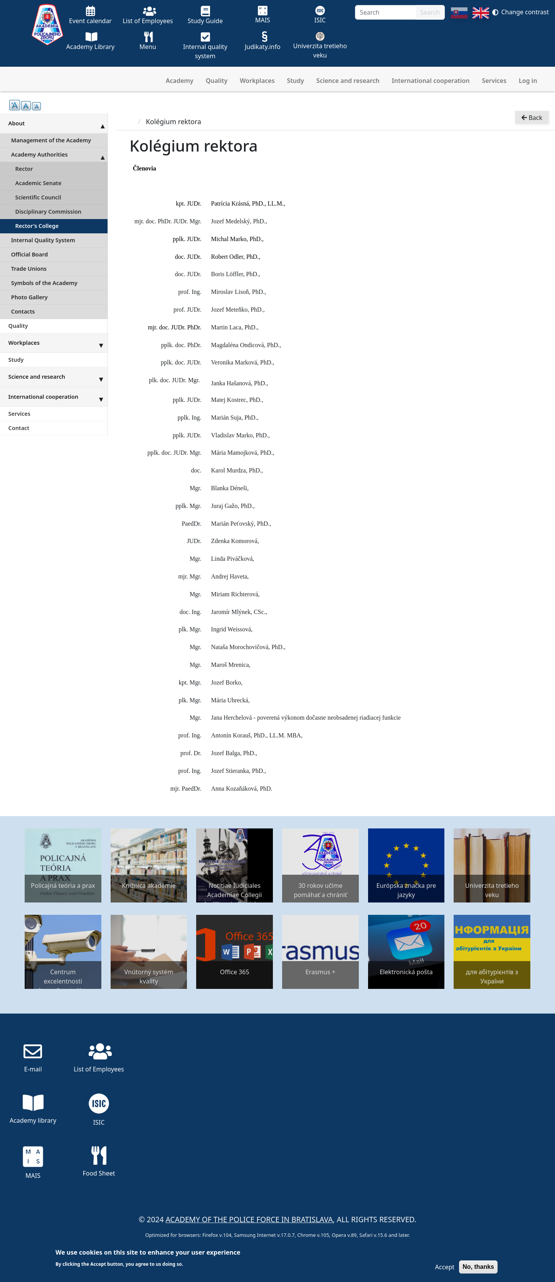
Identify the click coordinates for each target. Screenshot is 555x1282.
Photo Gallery (29, 297)
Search (430, 12)
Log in (528, 80)
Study (295, 80)
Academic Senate (38, 183)
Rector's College (37, 225)
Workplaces (257, 80)
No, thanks (478, 1266)
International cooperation (431, 80)
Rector (24, 168)
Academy (179, 80)
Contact (19, 428)
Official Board (29, 254)
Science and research (348, 80)
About (58, 123)
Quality (216, 80)
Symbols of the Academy (44, 283)
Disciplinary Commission (48, 211)
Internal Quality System (43, 240)
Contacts (23, 311)
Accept (444, 1267)
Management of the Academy (51, 140)
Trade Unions (29, 268)
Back (531, 118)
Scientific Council (38, 197)
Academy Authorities (59, 155)
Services (494, 80)
